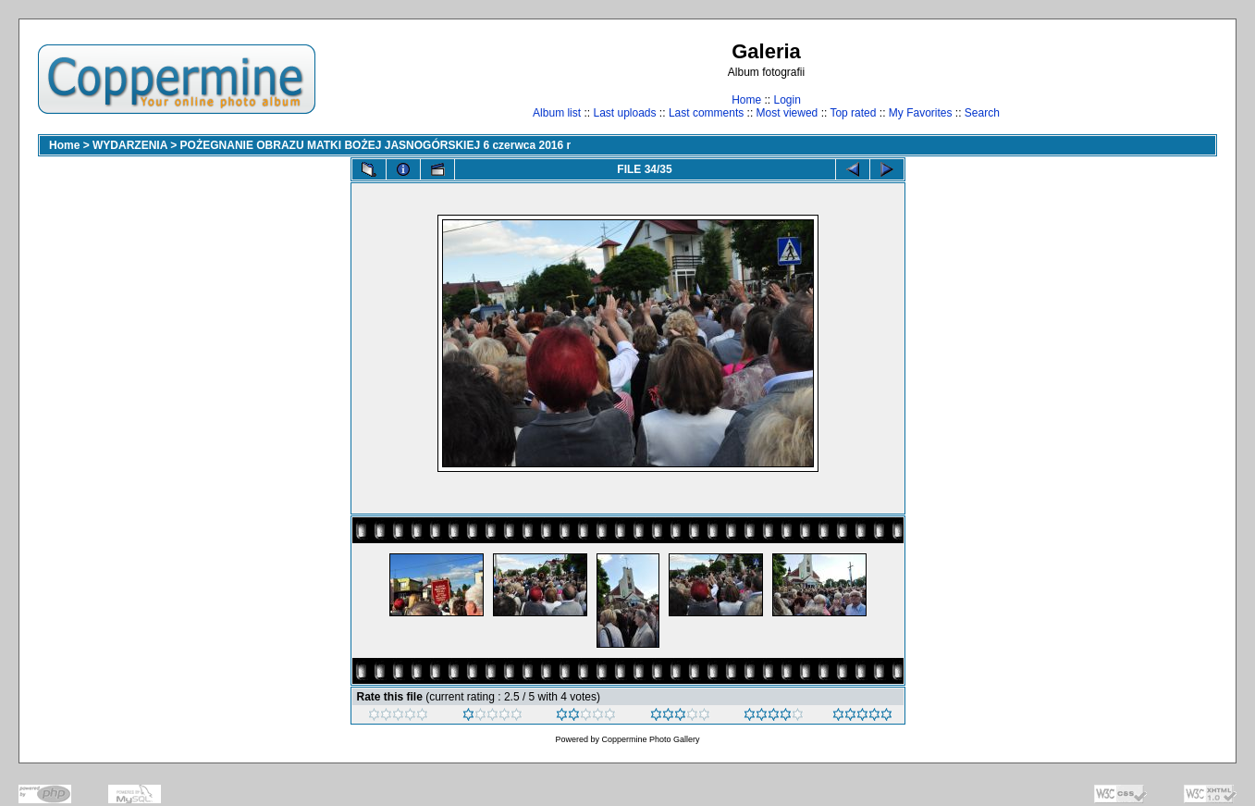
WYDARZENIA (129, 145)
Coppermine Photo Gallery (650, 739)
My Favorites (921, 112)
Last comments (706, 112)
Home (746, 99)
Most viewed (787, 112)
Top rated (853, 112)
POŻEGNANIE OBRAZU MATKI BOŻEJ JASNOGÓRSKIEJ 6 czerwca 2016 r (376, 145)
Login (786, 99)
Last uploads (624, 112)
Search (982, 112)
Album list (557, 112)
